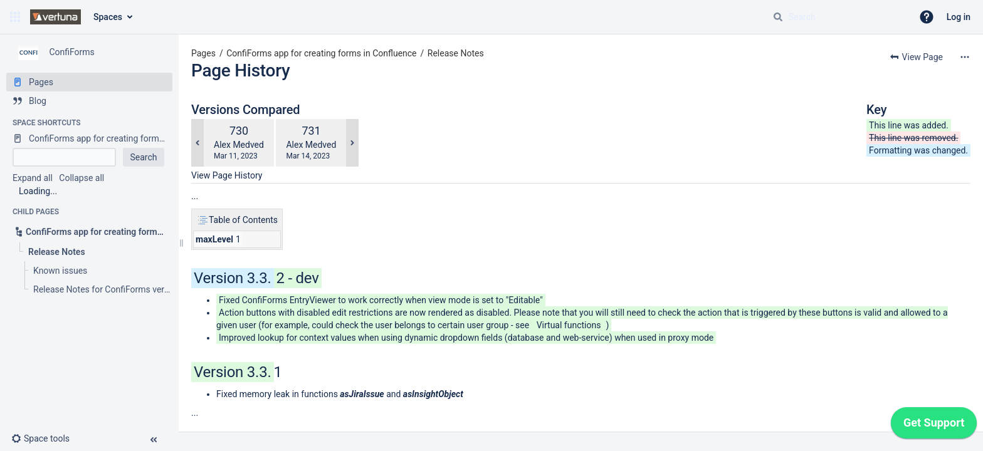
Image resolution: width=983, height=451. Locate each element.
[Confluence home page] (55, 17)
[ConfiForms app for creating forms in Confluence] (89, 138)
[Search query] (838, 17)
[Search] (778, 17)
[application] (934, 426)
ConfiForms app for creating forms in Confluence (321, 53)
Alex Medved (239, 145)
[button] (15, 16)
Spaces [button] (107, 17)
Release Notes (456, 53)
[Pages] (89, 82)
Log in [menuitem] (958, 17)
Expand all (33, 178)
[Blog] (89, 100)
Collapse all (81, 178)
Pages (203, 53)
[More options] (965, 57)
